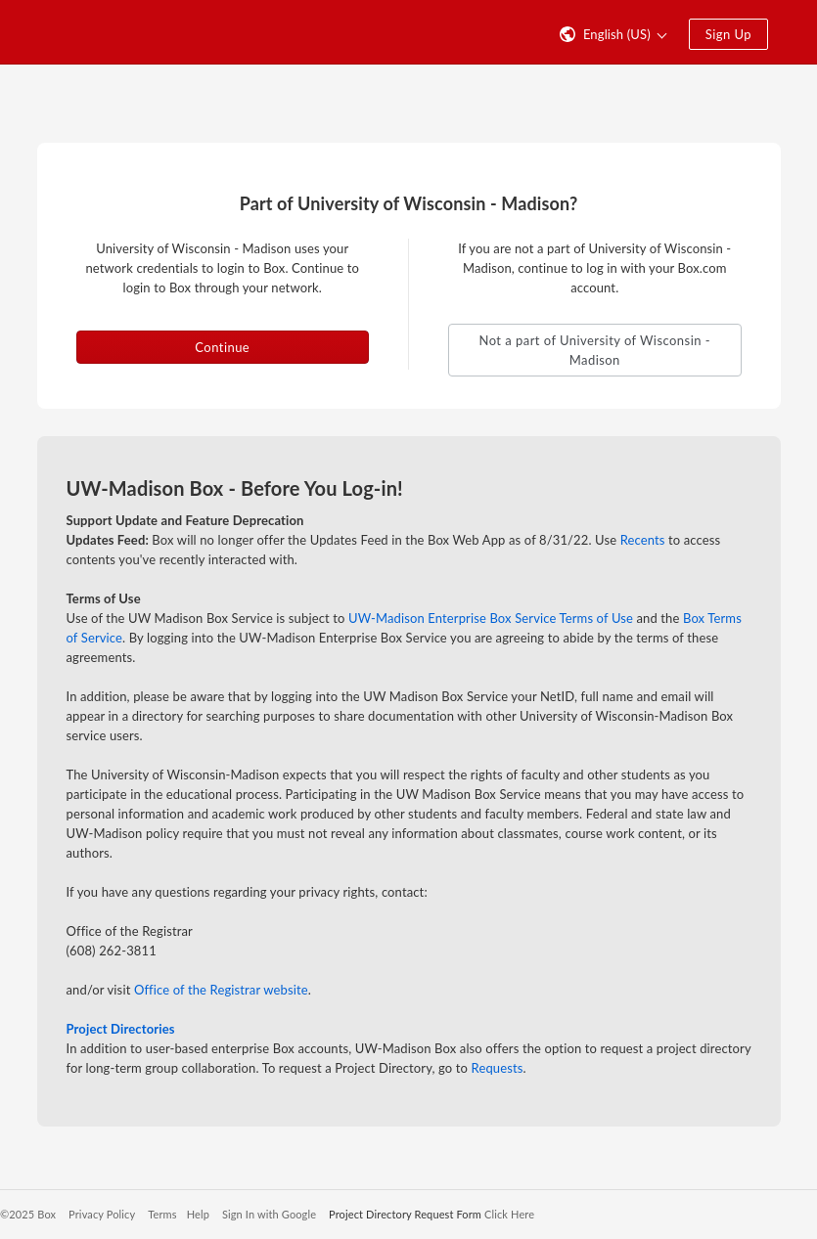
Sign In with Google (269, 1214)
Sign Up (728, 34)
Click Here (509, 1214)
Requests (497, 1068)
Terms (162, 1214)
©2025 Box (28, 1214)
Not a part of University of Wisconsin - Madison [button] (594, 350)
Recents (642, 540)
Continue (222, 347)
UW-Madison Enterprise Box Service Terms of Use (490, 618)
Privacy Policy (101, 1214)
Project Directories (121, 1029)
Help (198, 1214)
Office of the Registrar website (221, 989)
